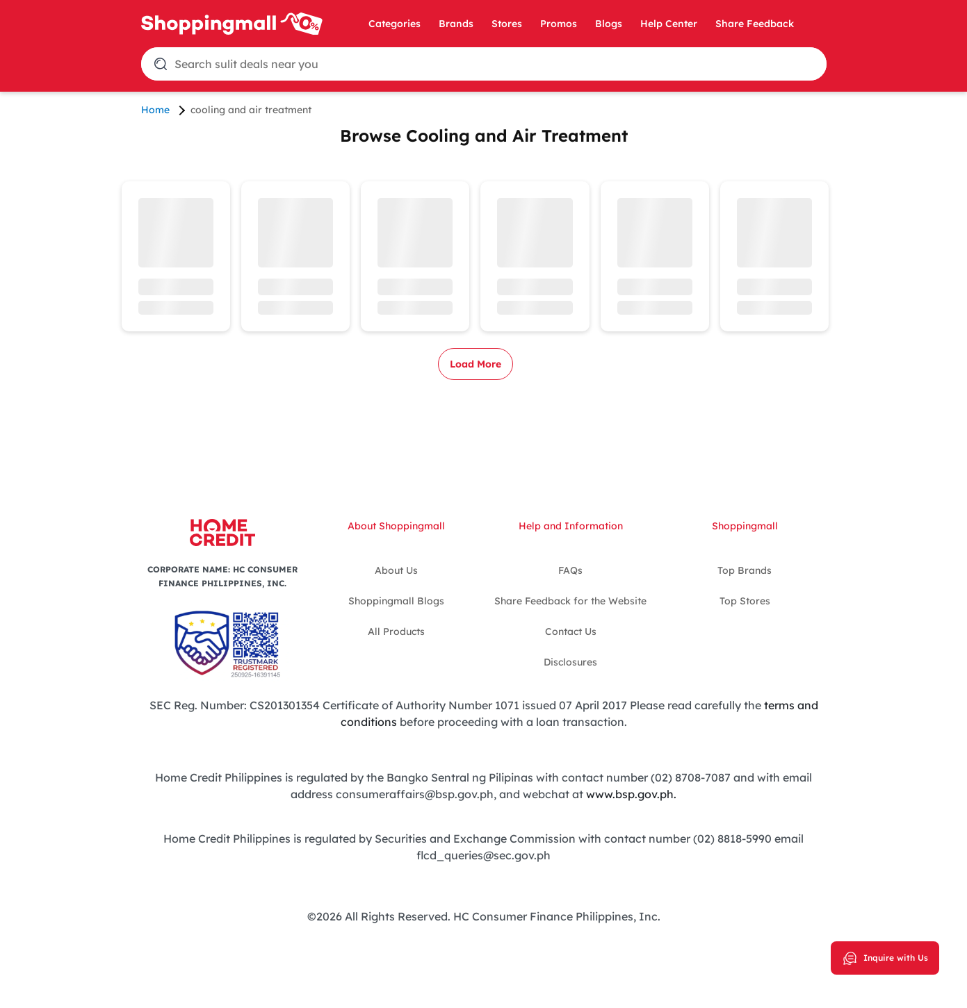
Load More (475, 364)
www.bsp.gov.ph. (631, 794)
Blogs (608, 23)
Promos (558, 23)
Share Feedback (754, 23)
